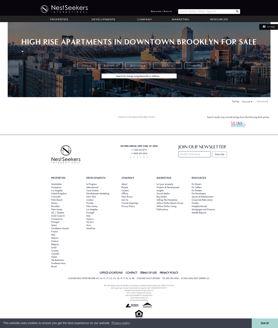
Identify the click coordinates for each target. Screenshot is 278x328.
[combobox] (206, 11)
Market (167, 65)
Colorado (56, 196)
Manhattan (56, 184)
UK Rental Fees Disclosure (139, 300)
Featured (247, 101)
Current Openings (129, 203)
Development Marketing (97, 193)
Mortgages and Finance (203, 209)
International (92, 187)
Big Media (162, 196)
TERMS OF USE (148, 272)
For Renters (197, 190)
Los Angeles (57, 190)
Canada (55, 253)
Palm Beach (57, 199)
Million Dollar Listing (166, 206)
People (124, 187)
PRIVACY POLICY (169, 272)
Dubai (54, 256)
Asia (88, 225)
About (124, 184)
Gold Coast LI (58, 215)
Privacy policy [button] (121, 323)
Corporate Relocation (202, 199)
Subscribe (219, 154)
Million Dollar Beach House (170, 203)
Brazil (54, 266)
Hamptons (56, 187)
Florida (89, 203)
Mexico (55, 237)
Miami (54, 203)
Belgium (55, 244)
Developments (103, 20)
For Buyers (197, 184)
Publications (162, 209)
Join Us (124, 199)
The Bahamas (57, 260)
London (89, 199)
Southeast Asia (58, 263)
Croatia (55, 250)
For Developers (199, 193)
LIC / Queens (57, 212)
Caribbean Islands (60, 228)
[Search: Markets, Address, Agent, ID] (206, 11)
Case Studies (92, 190)
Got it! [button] (265, 323)
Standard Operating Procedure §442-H (139, 290)
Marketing (180, 20)
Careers (125, 190)
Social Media (163, 193)
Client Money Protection (139, 297)
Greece (54, 241)
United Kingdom (59, 193)
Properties (59, 20)
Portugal (55, 222)
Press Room (127, 196)
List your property (165, 184)
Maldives (90, 228)
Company (144, 20)
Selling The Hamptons (167, 199)
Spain (54, 225)
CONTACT (131, 272)
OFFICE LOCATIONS (111, 272)
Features (195, 65)
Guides (195, 203)
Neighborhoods (199, 206)
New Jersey (56, 209)
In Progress (91, 184)
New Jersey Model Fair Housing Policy (139, 295)
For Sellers (197, 187)
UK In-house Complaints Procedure (139, 293)
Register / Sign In (161, 11)
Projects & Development (168, 187)
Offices (124, 193)
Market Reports (199, 212)
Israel (54, 247)
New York (91, 196)
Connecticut (57, 219)
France (54, 231)
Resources (219, 20)
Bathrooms (137, 65)
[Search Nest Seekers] (237, 11)
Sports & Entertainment (202, 196)
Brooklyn (55, 206)
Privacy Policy (128, 206)
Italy (53, 234)
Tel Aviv (90, 222)
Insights (160, 190)
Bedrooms (111, 65)
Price (87, 65)
